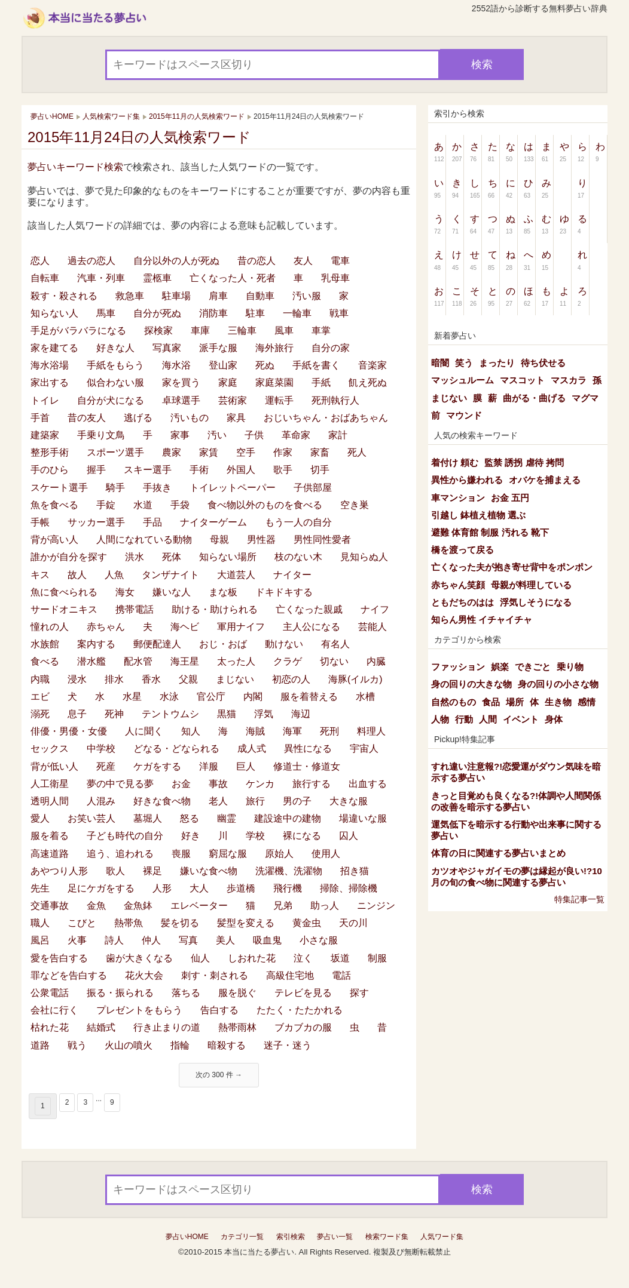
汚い (217, 435)
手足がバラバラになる (78, 330)
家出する (49, 382)
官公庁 (211, 696)
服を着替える (309, 696)
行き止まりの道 (166, 1027)
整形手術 (49, 452)
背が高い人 (54, 539)
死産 (105, 766)
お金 (181, 784)
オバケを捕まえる (545, 480)
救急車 (129, 296)
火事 (77, 940)
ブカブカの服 (303, 1027)
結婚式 (101, 1027)
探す (359, 993)
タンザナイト (170, 575)
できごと (533, 667)
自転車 (44, 278)
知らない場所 (228, 557)
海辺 (300, 714)
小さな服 (319, 940)
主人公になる (311, 627)
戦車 (339, 313)
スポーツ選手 (115, 452)
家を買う (181, 382)
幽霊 (226, 818)
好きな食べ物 (162, 801)
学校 (255, 836)
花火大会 (144, 975)
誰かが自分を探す (68, 557)
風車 (284, 330)
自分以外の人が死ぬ (176, 261)
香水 (151, 679)
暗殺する (226, 1045)
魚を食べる (54, 505)
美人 (225, 940)
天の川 (353, 923)
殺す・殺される (63, 296)
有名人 (335, 644)
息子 (77, 714)
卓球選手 (181, 400)
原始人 (279, 854)
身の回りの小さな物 (558, 684)
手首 (40, 418)
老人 (218, 801)
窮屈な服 (228, 854)
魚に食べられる (63, 592)
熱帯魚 (128, 923)
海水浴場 (49, 365)
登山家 (223, 365)
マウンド (464, 415)
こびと (82, 923)
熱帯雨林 (237, 1027)
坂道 (340, 958)
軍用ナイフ (241, 627)
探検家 (158, 330)
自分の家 (331, 348)
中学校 (101, 748)
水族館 (44, 644)
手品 (152, 522)
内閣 (252, 696)
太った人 (236, 661)
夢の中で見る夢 (120, 784)
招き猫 (354, 871)
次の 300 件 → (219, 1075)
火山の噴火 (128, 1045)
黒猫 (226, 714)
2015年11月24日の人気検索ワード (139, 137)
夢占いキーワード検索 (75, 167)
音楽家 (372, 365)
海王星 (184, 661)
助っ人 (324, 905)
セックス (49, 748)
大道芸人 (236, 575)
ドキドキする (284, 592)
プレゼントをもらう (139, 1010)
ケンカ (260, 784)
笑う (464, 363)
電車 (340, 261)
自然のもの (453, 702)
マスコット (522, 380)
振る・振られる (120, 993)
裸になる (302, 836)
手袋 (180, 505)
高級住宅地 (290, 975)
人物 (440, 719)
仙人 (200, 958)
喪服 (181, 854)
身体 (554, 719)
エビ (40, 696)
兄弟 (282, 905)
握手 (96, 470)
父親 (188, 679)
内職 (40, 679)
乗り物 (570, 667)
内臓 (376, 661)
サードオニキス (63, 609)
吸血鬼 (267, 940)
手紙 (321, 382)
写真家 (166, 348)
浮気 (263, 714)
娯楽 (500, 667)
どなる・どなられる (176, 748)
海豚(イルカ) (355, 679)
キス (40, 575)
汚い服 (306, 296)
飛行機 (287, 888)
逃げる (138, 418)
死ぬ (264, 365)
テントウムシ (170, 714)
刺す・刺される (214, 975)
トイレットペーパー (233, 487)
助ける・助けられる (215, 609)
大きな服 (348, 801)
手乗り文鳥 (101, 435)
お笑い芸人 (91, 818)
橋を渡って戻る (462, 550)
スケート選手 (59, 487)
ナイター (292, 575)
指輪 (180, 1045)
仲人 (151, 940)
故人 (77, 575)
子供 (254, 435)
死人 (357, 452)
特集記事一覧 (579, 899)
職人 (40, 923)
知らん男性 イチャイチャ (481, 619)
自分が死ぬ (157, 313)
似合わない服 (115, 382)
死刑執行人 (335, 400)
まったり (497, 363)
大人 (199, 888)
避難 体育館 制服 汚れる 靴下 (490, 532)
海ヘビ (184, 627)
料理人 (371, 731)
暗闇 (440, 363)
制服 (377, 958)
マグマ (585, 398)
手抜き (157, 487)
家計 (337, 435)
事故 (218, 784)
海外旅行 (274, 348)
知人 (190, 731)
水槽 (365, 696)
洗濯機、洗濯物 (288, 871)
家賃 (208, 452)
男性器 (261, 539)
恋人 (40, 261)
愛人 (40, 818)
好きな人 (115, 348)
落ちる (186, 993)
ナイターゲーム (213, 522)
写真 (188, 940)
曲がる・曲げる (534, 398)
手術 (199, 470)
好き (190, 836)
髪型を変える (245, 923)
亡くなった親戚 (309, 609)
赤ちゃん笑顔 (458, 585)
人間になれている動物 (144, 539)
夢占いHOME (187, 1236)
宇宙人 (364, 748)
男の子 (297, 801)
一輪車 (297, 313)
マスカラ (569, 380)
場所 (515, 702)
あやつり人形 (59, 871)
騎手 (115, 487)
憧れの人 (49, 627)
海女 (125, 592)
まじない (235, 679)
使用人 (326, 854)
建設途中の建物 (287, 818)
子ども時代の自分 (125, 836)
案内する (96, 644)
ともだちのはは (462, 602)
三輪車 (242, 330)
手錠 (105, 505)
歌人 (115, 871)
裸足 (152, 871)
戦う (77, 1045)
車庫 (200, 330)
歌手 (282, 470)
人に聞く (144, 731)
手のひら (49, 470)
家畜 (319, 452)
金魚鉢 (138, 905)
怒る (189, 818)
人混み (101, 801)
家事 (180, 435)
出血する (368, 784)
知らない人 (54, 313)
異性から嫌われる (467, 480)
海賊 (255, 731)
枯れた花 (49, 1027)
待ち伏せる (543, 363)
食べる (44, 661)
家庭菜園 (274, 382)
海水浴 (176, 365)
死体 (171, 557)
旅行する (311, 784)
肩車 (218, 296)
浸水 (77, 679)
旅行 (255, 801)
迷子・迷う (288, 1045)
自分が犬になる (110, 400)
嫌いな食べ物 (208, 871)
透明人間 (49, 801)
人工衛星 (49, 784)
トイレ (44, 400)
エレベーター (199, 905)
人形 (162, 888)
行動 (464, 719)
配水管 (138, 661)
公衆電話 (49, 993)
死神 (114, 714)
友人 (303, 261)
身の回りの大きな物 (471, 684)
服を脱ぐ (237, 993)
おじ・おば (223, 644)
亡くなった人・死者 (233, 278)
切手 (319, 470)
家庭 (227, 382)
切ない (334, 661)
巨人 (245, 766)
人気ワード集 (441, 1236)
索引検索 (290, 1236)
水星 (132, 696)
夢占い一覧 (335, 1236)
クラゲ (287, 661)
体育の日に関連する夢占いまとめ (498, 853)
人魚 (114, 575)
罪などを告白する (68, 975)
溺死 (40, 714)
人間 (488, 719)
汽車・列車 (101, 278)
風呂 (40, 940)
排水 (114, 679)
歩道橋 (241, 888)
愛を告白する (59, 958)
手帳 (40, 522)
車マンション (458, 498)
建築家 (44, 435)
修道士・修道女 (306, 766)
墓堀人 (147, 818)
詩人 (114, 940)
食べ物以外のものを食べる (264, 505)
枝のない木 (298, 557)
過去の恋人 (91, 261)
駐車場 (176, 296)
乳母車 (335, 278)
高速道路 (49, 854)
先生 (40, 888)
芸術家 (232, 400)
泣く (303, 958)
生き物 (558, 702)
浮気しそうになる (536, 602)
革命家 (296, 435)
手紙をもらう (115, 365)
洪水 (134, 557)
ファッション (458, 667)
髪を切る (180, 923)
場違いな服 (363, 818)
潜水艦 (91, 661)
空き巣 (354, 505)
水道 (142, 505)
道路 (40, 1045)
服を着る (49, 836)
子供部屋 (313, 487)
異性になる (308, 748)
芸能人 (372, 627)
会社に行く (54, 1010)
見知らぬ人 (364, 557)
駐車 (255, 313)
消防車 (213, 313)
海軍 (292, 731)
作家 (282, 452)
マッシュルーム (462, 380)
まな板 (223, 592)
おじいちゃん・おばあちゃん (326, 418)
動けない (284, 644)
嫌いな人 (171, 592)
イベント (521, 719)
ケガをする (157, 766)
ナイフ (375, 609)
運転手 (279, 400)
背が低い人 (54, 766)
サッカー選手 (96, 522)
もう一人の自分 (298, 522)
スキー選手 (148, 470)
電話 (341, 975)
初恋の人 (291, 679)
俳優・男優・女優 (68, 731)
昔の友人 (87, 418)
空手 (245, 452)
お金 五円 (510, 498)
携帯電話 (134, 609)
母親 (219, 539)
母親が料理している (531, 585)
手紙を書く (316, 365)
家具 (236, 418)
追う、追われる (120, 854)
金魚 (96, 905)
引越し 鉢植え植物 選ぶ (478, 515)
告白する (219, 1010)
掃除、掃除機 (348, 888)
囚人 (348, 836)
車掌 (321, 330)
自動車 (260, 296)
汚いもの (189, 418)
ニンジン (376, 905)
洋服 (208, 766)
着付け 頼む (454, 462)
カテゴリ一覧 (242, 1236)
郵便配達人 (157, 644)
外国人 (241, 470)
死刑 (329, 731)
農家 (171, 452)
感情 (587, 702)
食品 (491, 702)
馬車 (105, 313)
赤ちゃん (106, 627)
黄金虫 (306, 923)
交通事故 (49, 905)
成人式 (251, 748)
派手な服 (218, 348)
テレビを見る (303, 993)
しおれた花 (252, 958)
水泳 (169, 696)
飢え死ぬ (368, 382)
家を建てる (54, 348)
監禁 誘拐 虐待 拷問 (524, 462)
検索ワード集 (386, 1236)
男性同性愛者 (322, 539)
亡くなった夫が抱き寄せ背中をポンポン (512, 567)
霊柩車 (157, 278)
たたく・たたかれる (300, 1010)
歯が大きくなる (139, 958)
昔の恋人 (256, 261)
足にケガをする (101, 888)
